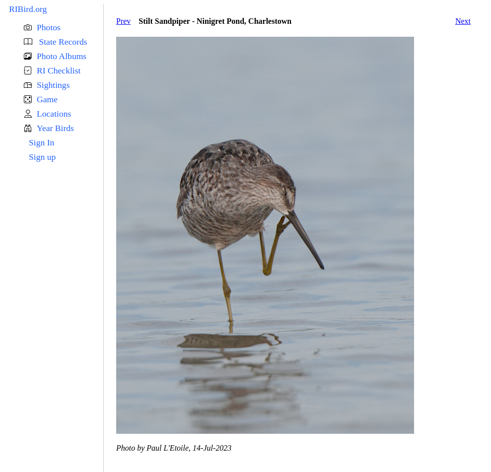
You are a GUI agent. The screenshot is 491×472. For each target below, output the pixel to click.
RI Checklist (58, 70)
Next (463, 21)
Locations (54, 114)
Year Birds (55, 128)
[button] (63, 27)
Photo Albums (61, 56)
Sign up (42, 157)
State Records (62, 42)
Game (47, 99)
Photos (49, 27)
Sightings (53, 85)
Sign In (41, 142)
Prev (123, 21)
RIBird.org (28, 9)
